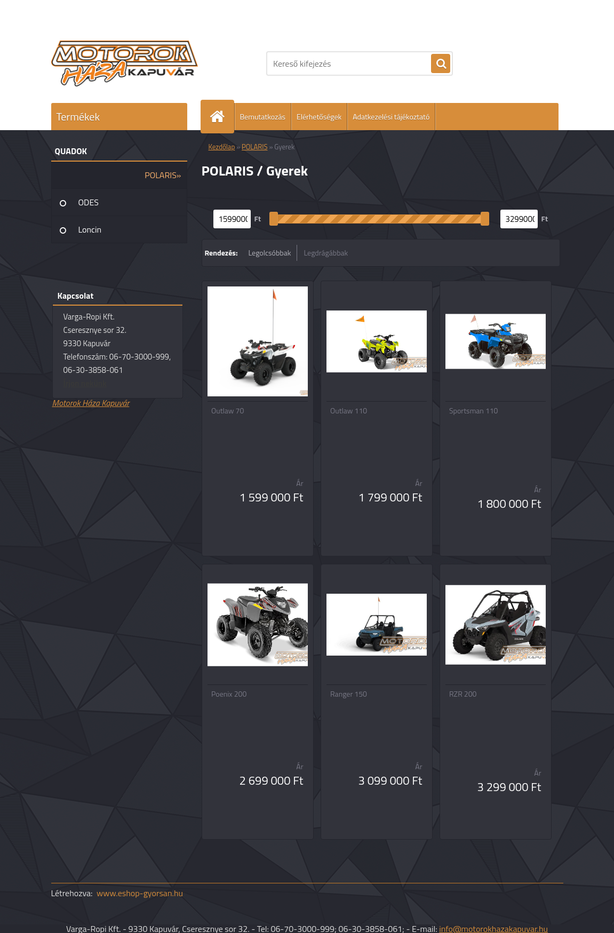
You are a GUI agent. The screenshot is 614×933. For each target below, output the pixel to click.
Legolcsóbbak (269, 252)
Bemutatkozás (262, 116)
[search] (440, 64)
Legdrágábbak (326, 252)
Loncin (90, 229)
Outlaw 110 (348, 410)
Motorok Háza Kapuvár (91, 402)
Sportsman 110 (473, 410)
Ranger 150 (348, 694)
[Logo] (124, 63)
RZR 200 (462, 694)
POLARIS (255, 146)
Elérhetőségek (319, 116)
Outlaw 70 (227, 410)
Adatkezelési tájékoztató (391, 116)
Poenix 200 (228, 694)
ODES (88, 202)
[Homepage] (222, 116)
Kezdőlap (222, 146)
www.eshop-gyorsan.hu (140, 893)
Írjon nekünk (85, 383)
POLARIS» (163, 175)
